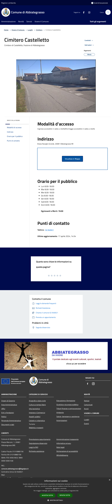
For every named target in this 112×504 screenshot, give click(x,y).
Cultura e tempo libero (37, 404)
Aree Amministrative (9, 404)
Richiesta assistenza (36, 451)
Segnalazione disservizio (38, 443)
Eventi (86, 423)
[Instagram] (88, 12)
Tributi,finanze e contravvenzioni (68, 408)
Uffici (3, 408)
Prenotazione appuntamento (39, 439)
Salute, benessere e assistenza (67, 416)
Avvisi (86, 408)
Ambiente (60, 412)
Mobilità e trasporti (36, 427)
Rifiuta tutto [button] (65, 495)
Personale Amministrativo (11, 420)
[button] (56, 500)
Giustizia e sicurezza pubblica (67, 404)
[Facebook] (83, 12)
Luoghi (30, 30)
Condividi (89, 40)
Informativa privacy (63, 443)
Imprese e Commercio (37, 412)
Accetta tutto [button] (47, 495)
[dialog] (56, 491)
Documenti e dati (7, 424)
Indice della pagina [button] (13, 120)
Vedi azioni (90, 45)
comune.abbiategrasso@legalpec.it (14, 468)
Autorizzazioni (61, 420)
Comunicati (88, 404)
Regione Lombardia (8, 3)
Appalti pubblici (34, 416)
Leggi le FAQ (33, 447)
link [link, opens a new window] (77, 491)
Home (6, 30)
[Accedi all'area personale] (99, 3)
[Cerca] (108, 12)
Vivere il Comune (18, 30)
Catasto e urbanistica (37, 420)
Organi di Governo (8, 400)
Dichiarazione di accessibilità (67, 451)
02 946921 (49, 230)
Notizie (86, 400)
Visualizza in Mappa (72, 158)
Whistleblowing (62, 455)
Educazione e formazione (65, 400)
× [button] (109, 480)
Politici (3, 416)
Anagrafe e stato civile (37, 400)
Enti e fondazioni (7, 412)
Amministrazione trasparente (67, 439)
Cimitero (39, 30)
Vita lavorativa (34, 408)
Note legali (60, 447)
